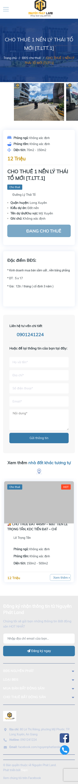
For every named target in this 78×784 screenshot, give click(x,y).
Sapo (24, 770)
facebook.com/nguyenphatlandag (35, 747)
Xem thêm (39, 463)
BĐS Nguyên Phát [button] (39, 671)
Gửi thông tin (39, 438)
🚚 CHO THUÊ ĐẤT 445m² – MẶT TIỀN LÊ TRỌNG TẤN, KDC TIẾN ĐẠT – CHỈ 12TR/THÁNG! (37, 529)
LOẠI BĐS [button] (39, 680)
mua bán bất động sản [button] (39, 688)
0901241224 (30, 334)
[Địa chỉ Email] (39, 638)
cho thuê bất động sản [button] (39, 697)
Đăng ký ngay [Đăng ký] (39, 651)
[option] (39, 102)
